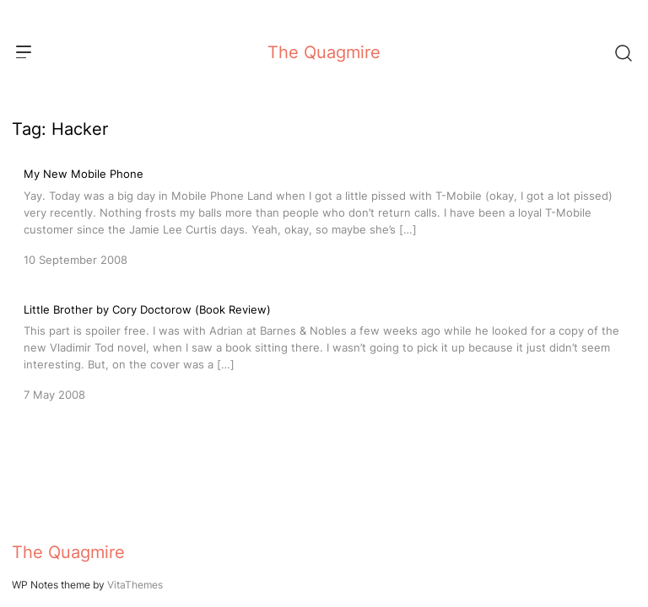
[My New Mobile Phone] (324, 215)
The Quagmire (324, 52)
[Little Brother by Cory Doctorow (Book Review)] (324, 350)
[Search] (622, 52)
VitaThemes (135, 584)
